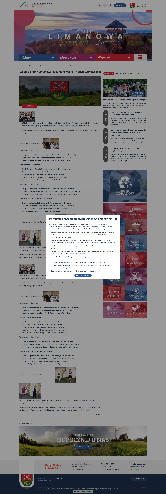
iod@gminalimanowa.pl (107, 243)
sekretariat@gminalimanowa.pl (60, 237)
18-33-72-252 (103, 235)
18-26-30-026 (88, 243)
